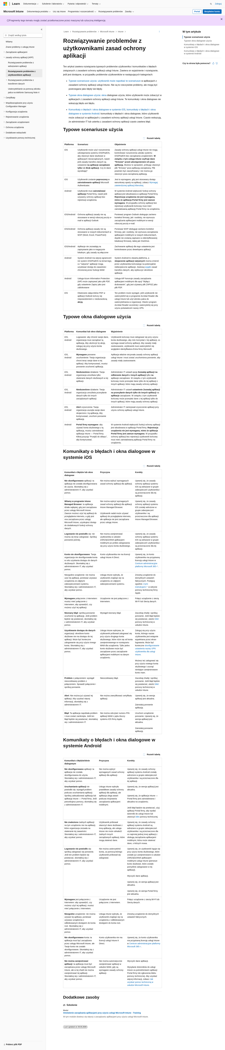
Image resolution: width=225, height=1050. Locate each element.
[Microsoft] (5, 4)
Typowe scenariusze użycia (197, 37)
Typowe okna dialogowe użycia (198, 41)
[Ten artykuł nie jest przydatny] (216, 63)
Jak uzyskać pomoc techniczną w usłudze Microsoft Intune (140, 982)
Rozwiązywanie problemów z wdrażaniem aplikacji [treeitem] (21, 64)
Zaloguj (218, 4)
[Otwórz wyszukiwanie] (211, 3)
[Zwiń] (42, 29)
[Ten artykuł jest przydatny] (213, 63)
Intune (120, 31)
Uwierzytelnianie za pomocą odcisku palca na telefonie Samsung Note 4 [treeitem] (24, 91)
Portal (197, 11)
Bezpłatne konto (212, 11)
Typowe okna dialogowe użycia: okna (87, 95)
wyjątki (148, 267)
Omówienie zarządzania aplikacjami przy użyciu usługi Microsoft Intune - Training (102, 1013)
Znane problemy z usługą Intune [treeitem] (20, 47)
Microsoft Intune (107, 31)
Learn (66, 31)
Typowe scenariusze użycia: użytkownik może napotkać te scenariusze (105, 81)
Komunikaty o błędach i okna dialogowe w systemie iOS (97, 109)
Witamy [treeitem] (9, 41)
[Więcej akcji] (159, 31)
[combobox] (22, 35)
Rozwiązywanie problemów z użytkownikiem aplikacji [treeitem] (21, 73)
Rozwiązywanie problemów (84, 31)
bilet (157, 619)
